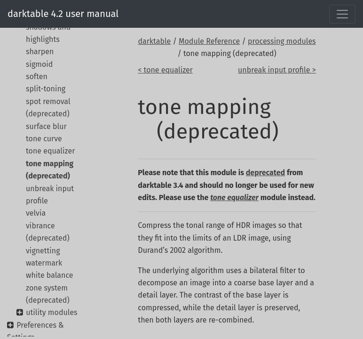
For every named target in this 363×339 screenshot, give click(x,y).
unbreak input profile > (277, 69)
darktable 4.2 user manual (63, 13)
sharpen (40, 51)
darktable (154, 41)
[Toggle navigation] (342, 14)
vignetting (43, 250)
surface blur (46, 126)
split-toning (45, 88)
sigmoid (39, 64)
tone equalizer (50, 150)
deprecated (265, 172)
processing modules (282, 41)
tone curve (44, 138)
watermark (44, 262)
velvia (36, 213)
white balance (49, 275)
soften (36, 76)
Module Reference (209, 41)
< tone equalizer (165, 69)
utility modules (51, 312)
